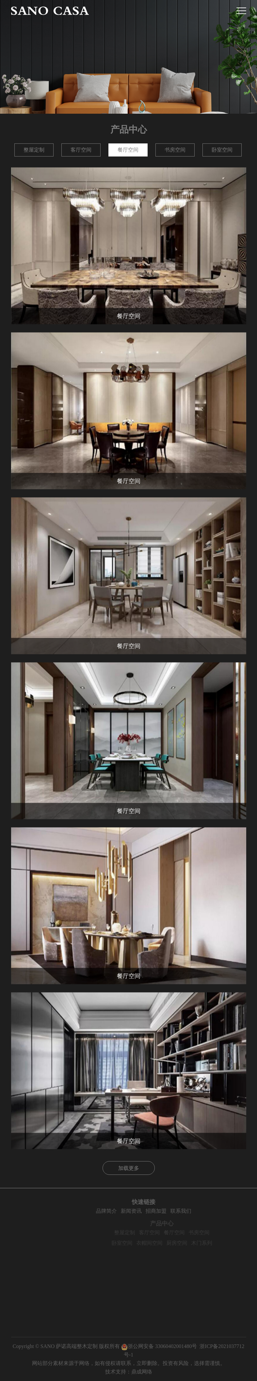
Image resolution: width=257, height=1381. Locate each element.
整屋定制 (34, 150)
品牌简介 (120, 1211)
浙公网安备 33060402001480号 (159, 1346)
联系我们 (195, 1211)
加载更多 (128, 1168)
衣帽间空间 (162, 1243)
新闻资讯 (145, 1211)
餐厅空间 (128, 150)
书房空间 (175, 150)
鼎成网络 (141, 1371)
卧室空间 (222, 150)
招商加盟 (170, 1211)
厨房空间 (189, 1243)
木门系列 (214, 1243)
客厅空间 (81, 150)
